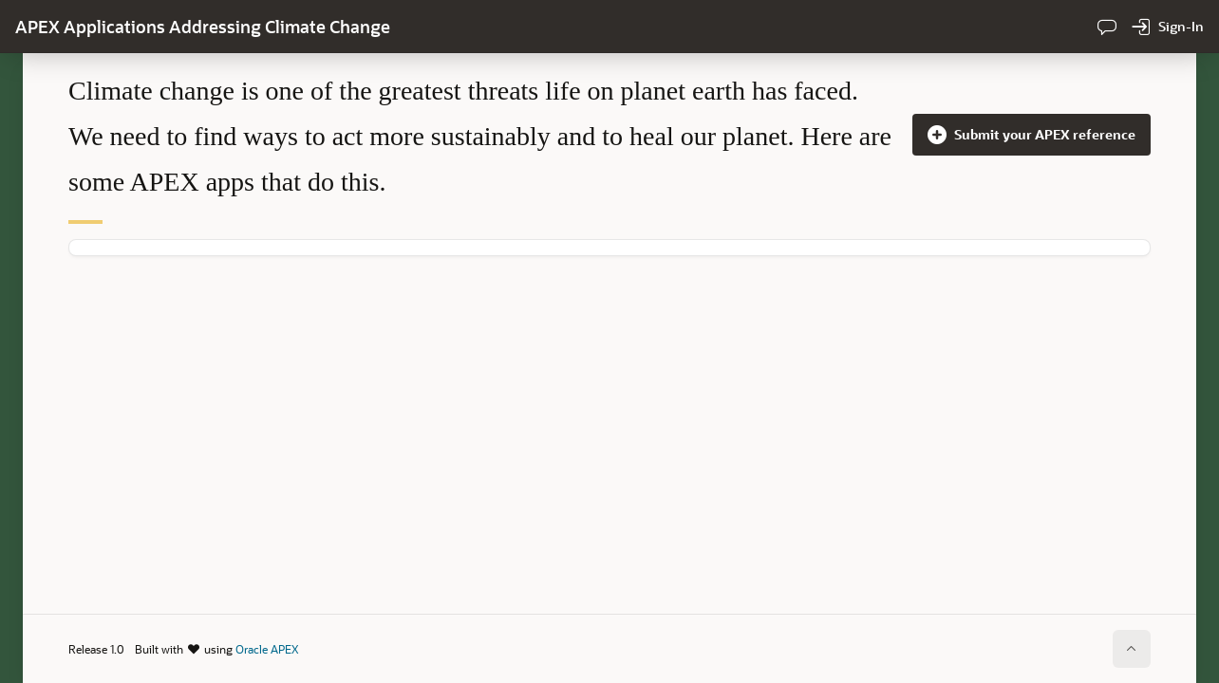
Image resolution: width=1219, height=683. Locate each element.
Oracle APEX (266, 648)
